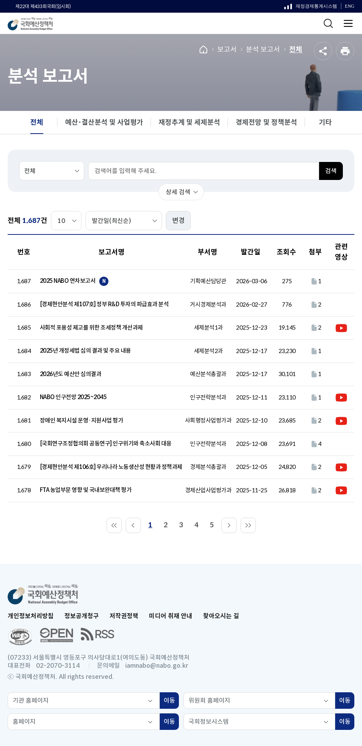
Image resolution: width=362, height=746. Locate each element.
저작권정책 (124, 616)
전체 (295, 49)
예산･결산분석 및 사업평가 (104, 122)
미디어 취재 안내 (170, 616)
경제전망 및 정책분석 (266, 122)
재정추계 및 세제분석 (189, 122)
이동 (171, 701)
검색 (331, 171)
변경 (178, 220)
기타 (325, 122)
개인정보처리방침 (31, 616)
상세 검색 (178, 192)
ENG (349, 6)
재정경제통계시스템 (310, 8)
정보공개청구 (81, 616)
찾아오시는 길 (221, 616)
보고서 (227, 49)
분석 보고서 (263, 49)
